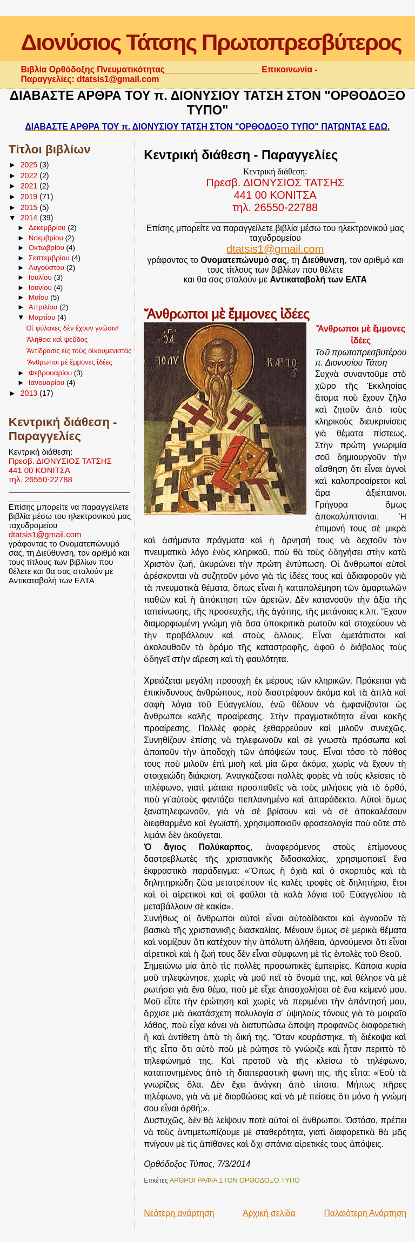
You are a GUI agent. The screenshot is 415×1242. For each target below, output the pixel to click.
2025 (30, 164)
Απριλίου (44, 307)
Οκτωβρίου (47, 248)
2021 (30, 185)
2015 (30, 207)
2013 (30, 393)
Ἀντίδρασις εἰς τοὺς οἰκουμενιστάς (79, 351)
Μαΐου (40, 297)
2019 (30, 196)
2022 (30, 175)
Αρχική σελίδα (269, 1213)
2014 (30, 217)
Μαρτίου (43, 317)
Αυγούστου (47, 268)
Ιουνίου (41, 288)
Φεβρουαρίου (51, 373)
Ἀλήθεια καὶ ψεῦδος (57, 339)
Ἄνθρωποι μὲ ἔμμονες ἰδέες (69, 362)
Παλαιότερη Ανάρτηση (365, 1213)
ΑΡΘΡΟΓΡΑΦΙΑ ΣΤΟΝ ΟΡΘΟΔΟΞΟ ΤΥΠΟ (235, 1180)
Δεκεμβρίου (48, 228)
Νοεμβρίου (47, 238)
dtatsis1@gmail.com (45, 534)
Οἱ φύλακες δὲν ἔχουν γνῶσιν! (72, 328)
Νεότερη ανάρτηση (179, 1213)
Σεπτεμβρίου (50, 258)
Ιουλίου (41, 277)
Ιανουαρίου (47, 383)
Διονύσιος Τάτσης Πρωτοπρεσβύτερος (211, 42)
